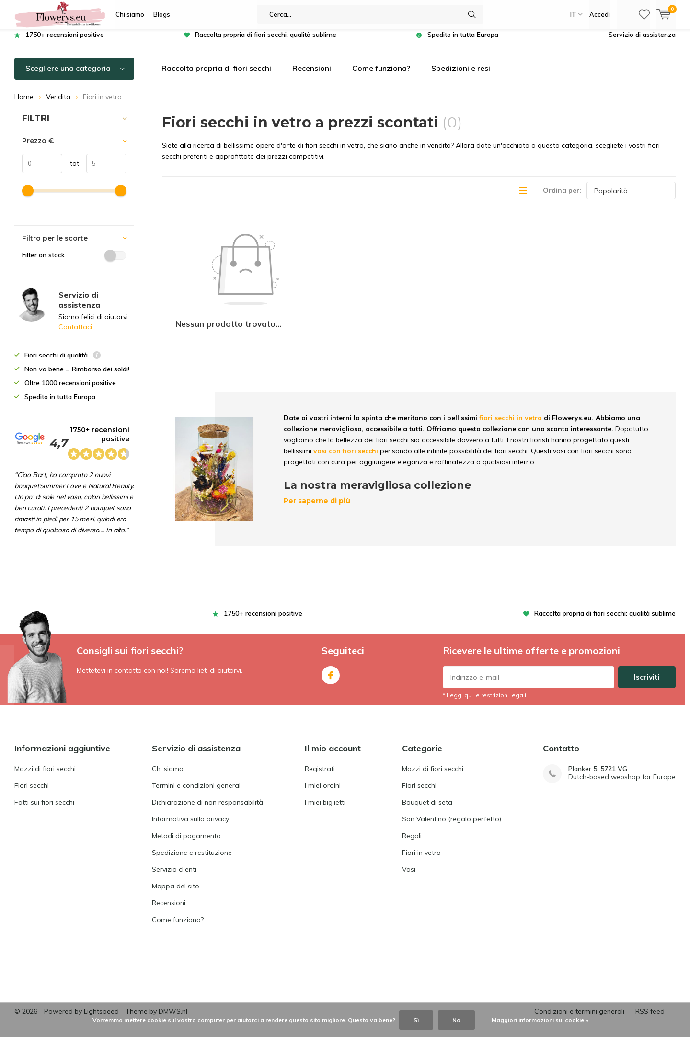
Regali (412, 820)
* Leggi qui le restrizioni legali (484, 679)
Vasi (408, 854)
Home (24, 104)
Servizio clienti (174, 854)
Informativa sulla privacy (190, 803)
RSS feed (650, 995)
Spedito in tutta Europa (462, 41)
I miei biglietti (325, 787)
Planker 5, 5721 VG (597, 753)
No (456, 1020)
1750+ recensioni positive (64, 41)
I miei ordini (323, 770)
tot (70, 170)
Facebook (331, 658)
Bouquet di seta (427, 787)
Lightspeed (101, 995)
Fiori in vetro (421, 837)
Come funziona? (381, 75)
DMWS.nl (173, 995)
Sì (416, 1020)
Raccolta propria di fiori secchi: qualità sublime (265, 41)
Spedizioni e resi (460, 75)
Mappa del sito (175, 870)
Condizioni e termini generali (579, 995)
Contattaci (75, 334)
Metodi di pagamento (186, 820)
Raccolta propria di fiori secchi (216, 75)
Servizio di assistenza (642, 41)
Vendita (58, 104)
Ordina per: (562, 197)
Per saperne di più (317, 443)
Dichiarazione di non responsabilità (207, 787)
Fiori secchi (31, 770)
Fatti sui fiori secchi (44, 787)
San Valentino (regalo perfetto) (451, 803)
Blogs (161, 14)
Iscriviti (647, 661)
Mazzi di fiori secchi (45, 753)
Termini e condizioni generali (197, 770)
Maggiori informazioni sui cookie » (540, 1020)
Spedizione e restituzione (192, 837)
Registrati (320, 753)
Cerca (471, 14)
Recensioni (311, 75)
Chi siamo (129, 14)
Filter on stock (74, 262)
